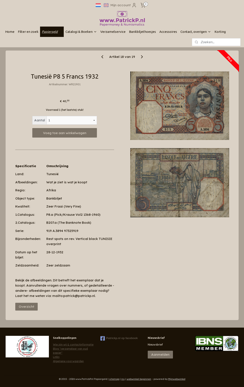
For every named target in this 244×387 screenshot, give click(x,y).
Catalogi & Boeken (81, 31)
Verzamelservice (113, 31)
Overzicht (26, 307)
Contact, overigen (195, 31)
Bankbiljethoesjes (142, 31)
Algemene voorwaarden (68, 361)
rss (123, 379)
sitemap (114, 379)
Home (9, 31)
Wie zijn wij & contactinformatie (73, 344)
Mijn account (123, 5)
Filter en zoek (28, 31)
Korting (220, 31)
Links (56, 356)
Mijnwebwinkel (176, 379)
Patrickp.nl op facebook (119, 338)
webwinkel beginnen (139, 379)
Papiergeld (52, 31)
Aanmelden (160, 354)
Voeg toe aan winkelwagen (64, 133)
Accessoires (168, 31)
